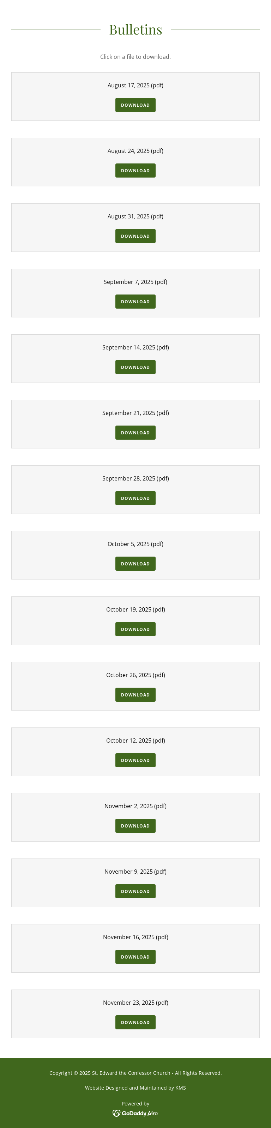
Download (135, 105)
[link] (136, 1112)
